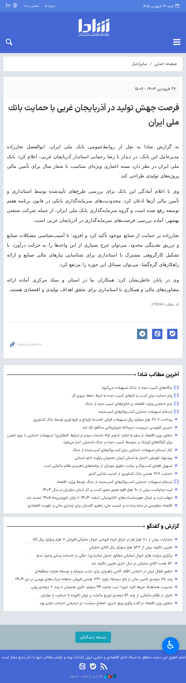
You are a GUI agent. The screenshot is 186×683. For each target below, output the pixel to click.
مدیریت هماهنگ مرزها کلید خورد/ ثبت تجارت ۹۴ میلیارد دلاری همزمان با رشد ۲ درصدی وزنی (101, 587)
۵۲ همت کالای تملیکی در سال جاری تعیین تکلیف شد (131, 564)
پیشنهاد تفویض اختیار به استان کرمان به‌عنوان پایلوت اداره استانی (123, 458)
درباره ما (50, 6)
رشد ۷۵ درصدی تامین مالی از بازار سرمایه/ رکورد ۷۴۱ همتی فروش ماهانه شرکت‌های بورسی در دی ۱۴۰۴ (93, 579)
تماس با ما (31, 6)
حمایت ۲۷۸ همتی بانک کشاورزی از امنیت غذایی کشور (130, 474)
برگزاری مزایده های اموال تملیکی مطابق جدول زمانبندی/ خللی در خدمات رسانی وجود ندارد (104, 556)
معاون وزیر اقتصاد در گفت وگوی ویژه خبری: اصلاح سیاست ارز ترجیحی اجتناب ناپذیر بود (106, 603)
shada (93, 27)
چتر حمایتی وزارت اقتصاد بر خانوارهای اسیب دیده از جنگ (128, 404)
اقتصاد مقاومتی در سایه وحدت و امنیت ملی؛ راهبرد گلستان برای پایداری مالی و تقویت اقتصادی (100, 506)
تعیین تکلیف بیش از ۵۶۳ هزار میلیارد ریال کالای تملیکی (130, 547)
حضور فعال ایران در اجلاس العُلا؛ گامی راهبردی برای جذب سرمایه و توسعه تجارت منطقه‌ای (103, 571)
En (9, 5)
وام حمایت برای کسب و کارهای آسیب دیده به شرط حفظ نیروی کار (122, 396)
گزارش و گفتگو (163, 526)
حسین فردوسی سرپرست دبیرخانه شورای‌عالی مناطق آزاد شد (127, 428)
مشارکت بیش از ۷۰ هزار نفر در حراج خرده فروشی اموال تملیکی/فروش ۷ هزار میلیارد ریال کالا (102, 540)
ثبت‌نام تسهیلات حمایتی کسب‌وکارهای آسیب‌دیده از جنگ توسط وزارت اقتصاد (114, 482)
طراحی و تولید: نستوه (93, 676)
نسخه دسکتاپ (93, 637)
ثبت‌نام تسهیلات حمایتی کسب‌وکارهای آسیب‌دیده (135, 412)
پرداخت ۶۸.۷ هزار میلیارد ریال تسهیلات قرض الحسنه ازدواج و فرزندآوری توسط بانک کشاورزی (102, 420)
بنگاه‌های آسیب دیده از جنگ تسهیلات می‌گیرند (136, 388)
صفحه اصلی (165, 64)
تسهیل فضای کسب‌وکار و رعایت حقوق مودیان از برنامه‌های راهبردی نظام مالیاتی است (108, 466)
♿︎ (171, 645)
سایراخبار (139, 64)
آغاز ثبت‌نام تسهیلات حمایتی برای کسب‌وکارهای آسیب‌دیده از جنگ (122, 450)
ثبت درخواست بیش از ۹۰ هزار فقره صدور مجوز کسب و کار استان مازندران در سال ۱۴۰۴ (107, 490)
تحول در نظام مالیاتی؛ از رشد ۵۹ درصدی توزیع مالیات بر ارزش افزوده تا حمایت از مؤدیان (106, 595)
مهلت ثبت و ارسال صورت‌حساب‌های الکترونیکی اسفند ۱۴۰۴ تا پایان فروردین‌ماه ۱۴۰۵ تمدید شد (99, 498)
